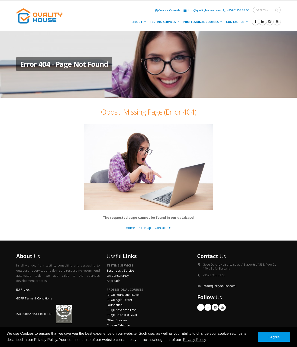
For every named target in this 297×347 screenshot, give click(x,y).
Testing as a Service (120, 271)
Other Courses (117, 320)
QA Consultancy (118, 276)
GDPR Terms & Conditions (34, 298)
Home (130, 227)
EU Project (23, 290)
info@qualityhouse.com (202, 10)
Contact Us (235, 22)
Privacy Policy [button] (194, 340)
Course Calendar (168, 10)
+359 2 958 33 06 (236, 10)
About (137, 22)
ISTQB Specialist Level (122, 315)
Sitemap (145, 227)
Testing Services (163, 22)
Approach (113, 281)
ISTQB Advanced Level (122, 310)
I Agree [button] (274, 337)
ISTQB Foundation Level (123, 295)
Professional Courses (201, 22)
